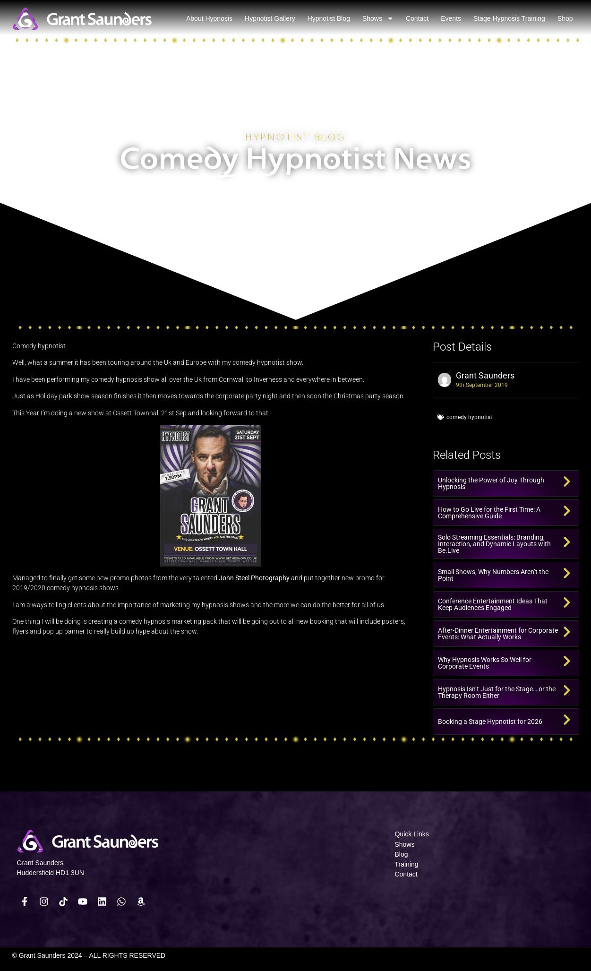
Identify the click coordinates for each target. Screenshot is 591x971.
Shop (565, 18)
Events (451, 18)
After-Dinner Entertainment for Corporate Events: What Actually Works (498, 634)
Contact (417, 18)
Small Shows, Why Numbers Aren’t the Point (493, 575)
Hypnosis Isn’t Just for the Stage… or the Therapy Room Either (497, 692)
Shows (378, 18)
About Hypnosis (209, 18)
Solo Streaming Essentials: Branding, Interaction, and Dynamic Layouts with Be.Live (494, 543)
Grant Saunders (485, 375)
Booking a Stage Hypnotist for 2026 (490, 721)
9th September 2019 (482, 385)
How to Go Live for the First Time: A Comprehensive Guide (489, 513)
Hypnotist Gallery (270, 18)
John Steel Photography (254, 578)
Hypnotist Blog (329, 18)
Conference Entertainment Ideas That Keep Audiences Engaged (493, 604)
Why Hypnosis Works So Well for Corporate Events (484, 663)
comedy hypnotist (469, 417)
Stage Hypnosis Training (509, 18)
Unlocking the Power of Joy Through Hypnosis (491, 483)
